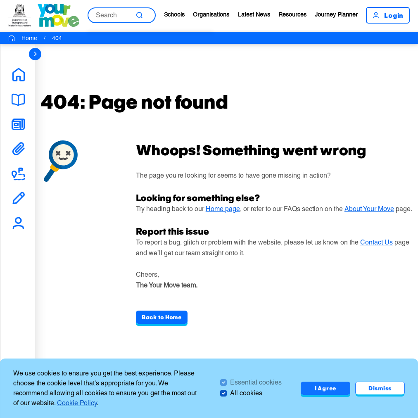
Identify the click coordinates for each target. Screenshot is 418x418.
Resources (292, 14)
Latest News (254, 14)
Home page (223, 208)
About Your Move (369, 208)
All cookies (246, 393)
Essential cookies (256, 382)
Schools (174, 14)
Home (29, 38)
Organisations (211, 14)
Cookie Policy (77, 402)
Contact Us (376, 242)
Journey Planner (336, 14)
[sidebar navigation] (35, 54)
